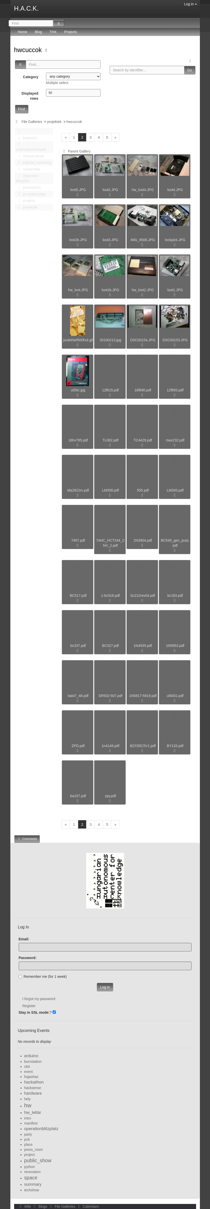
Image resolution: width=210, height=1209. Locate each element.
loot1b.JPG (110, 290)
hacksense (32, 1088)
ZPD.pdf (78, 746)
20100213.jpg (110, 340)
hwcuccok (29, 49)
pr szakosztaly (30, 194)
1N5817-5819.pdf (142, 696)
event (28, 1072)
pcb (27, 1139)
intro (27, 1118)
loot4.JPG (175, 190)
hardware (33, 1093)
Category (30, 77)
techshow (31, 1190)
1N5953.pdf (175, 646)
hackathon (34, 1082)
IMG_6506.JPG (143, 240)
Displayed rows (29, 95)
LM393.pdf (175, 490)
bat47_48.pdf (78, 696)
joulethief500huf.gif (78, 340)
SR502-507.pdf (110, 696)
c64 (27, 1067)
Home (22, 32)
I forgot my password (38, 999)
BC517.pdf (78, 595)
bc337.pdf (78, 646)
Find (21, 109)
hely (27, 1099)
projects (25, 201)
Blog (38, 32)
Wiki (25, 1206)
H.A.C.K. (26, 8)
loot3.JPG (110, 240)
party (28, 1134)
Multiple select (57, 83)
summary (33, 1184)
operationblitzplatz (41, 1128)
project (29, 1155)
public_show (38, 1160)
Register (29, 1006)
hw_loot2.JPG (143, 290)
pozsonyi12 (28, 187)
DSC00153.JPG (175, 340)
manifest (31, 1123)
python (29, 1167)
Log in (190, 4)
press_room (33, 1150)
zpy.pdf (110, 796)
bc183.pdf (175, 595)
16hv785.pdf (78, 440)
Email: (24, 939)
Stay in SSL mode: (34, 1012)
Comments (27, 839)
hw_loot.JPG (78, 290)
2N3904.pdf (143, 540)
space (30, 1177)
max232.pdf (175, 440)
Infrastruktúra (30, 156)
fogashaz (31, 1077)
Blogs (40, 1206)
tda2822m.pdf (78, 490)
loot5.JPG (78, 190)
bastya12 (26, 138)
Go (189, 70)
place (28, 1144)
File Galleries (31, 122)
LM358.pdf (110, 490)
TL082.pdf (110, 440)
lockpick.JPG (175, 240)
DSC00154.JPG (142, 340)
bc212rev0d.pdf (143, 595)
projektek (54, 122)
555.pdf (143, 490)
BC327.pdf (110, 646)
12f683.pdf (175, 390)
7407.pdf (78, 540)
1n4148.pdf (110, 746)
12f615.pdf (110, 390)
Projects (70, 32)
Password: (28, 958)
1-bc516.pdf (110, 595)
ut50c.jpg (78, 390)
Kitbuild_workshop (34, 163)
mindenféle (28, 169)
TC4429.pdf (142, 440)
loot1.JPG (175, 290)
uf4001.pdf (175, 696)
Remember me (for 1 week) (43, 976)
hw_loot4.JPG (143, 190)
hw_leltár (32, 1112)
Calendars (87, 1206)
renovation (32, 1172)
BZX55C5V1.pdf (142, 746)
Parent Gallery (75, 151)
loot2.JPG (110, 190)
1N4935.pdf (143, 646)
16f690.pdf (142, 390)
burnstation (33, 1061)
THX (53, 32)
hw (28, 1105)
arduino (31, 1055)
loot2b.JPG (78, 240)
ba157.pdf (78, 796)
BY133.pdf (175, 746)
